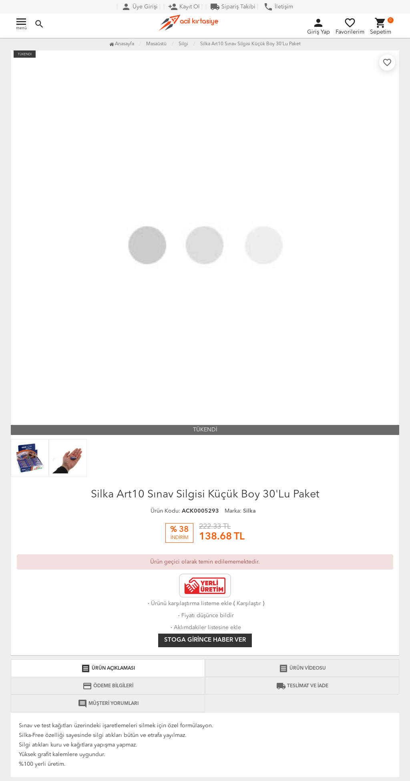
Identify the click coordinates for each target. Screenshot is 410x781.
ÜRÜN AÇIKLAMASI (108, 668)
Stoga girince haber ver (205, 640)
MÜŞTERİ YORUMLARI (108, 704)
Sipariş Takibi (232, 7)
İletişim (278, 7)
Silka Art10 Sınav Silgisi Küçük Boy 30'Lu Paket (250, 44)
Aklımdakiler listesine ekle (205, 627)
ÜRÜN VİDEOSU (302, 668)
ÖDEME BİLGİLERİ (107, 686)
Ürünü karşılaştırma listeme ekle (189, 603)
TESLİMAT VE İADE (302, 686)
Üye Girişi (139, 7)
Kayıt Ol (184, 7)
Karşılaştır (249, 603)
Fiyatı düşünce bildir (205, 615)
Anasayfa (121, 44)
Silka (249, 511)
